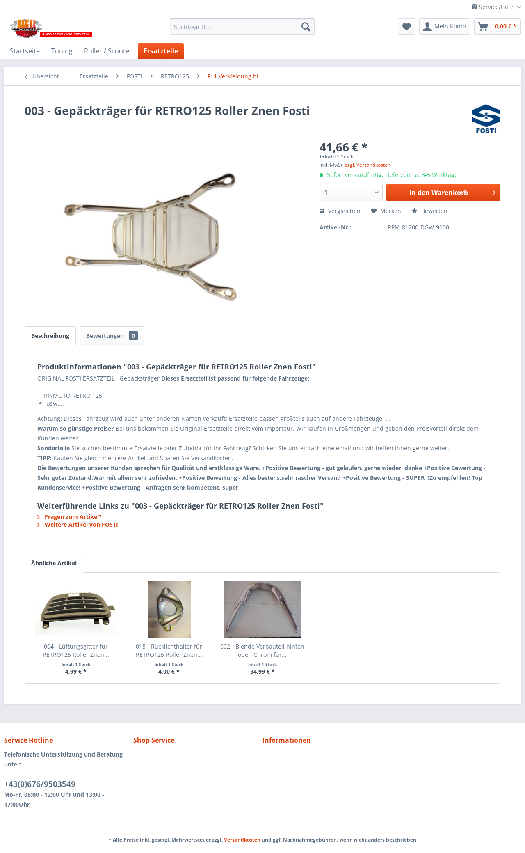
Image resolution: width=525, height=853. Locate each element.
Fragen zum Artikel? (69, 517)
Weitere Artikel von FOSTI (77, 524)
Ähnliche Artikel (54, 563)
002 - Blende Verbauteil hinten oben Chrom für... (262, 650)
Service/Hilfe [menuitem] (493, 7)
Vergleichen (340, 211)
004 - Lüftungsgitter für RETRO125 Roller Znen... (76, 650)
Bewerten (429, 211)
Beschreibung (50, 335)
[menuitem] (242, 26)
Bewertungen (112, 335)
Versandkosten (242, 839)
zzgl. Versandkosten (367, 164)
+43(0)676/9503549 (39, 784)
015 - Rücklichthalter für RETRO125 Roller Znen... (169, 650)
